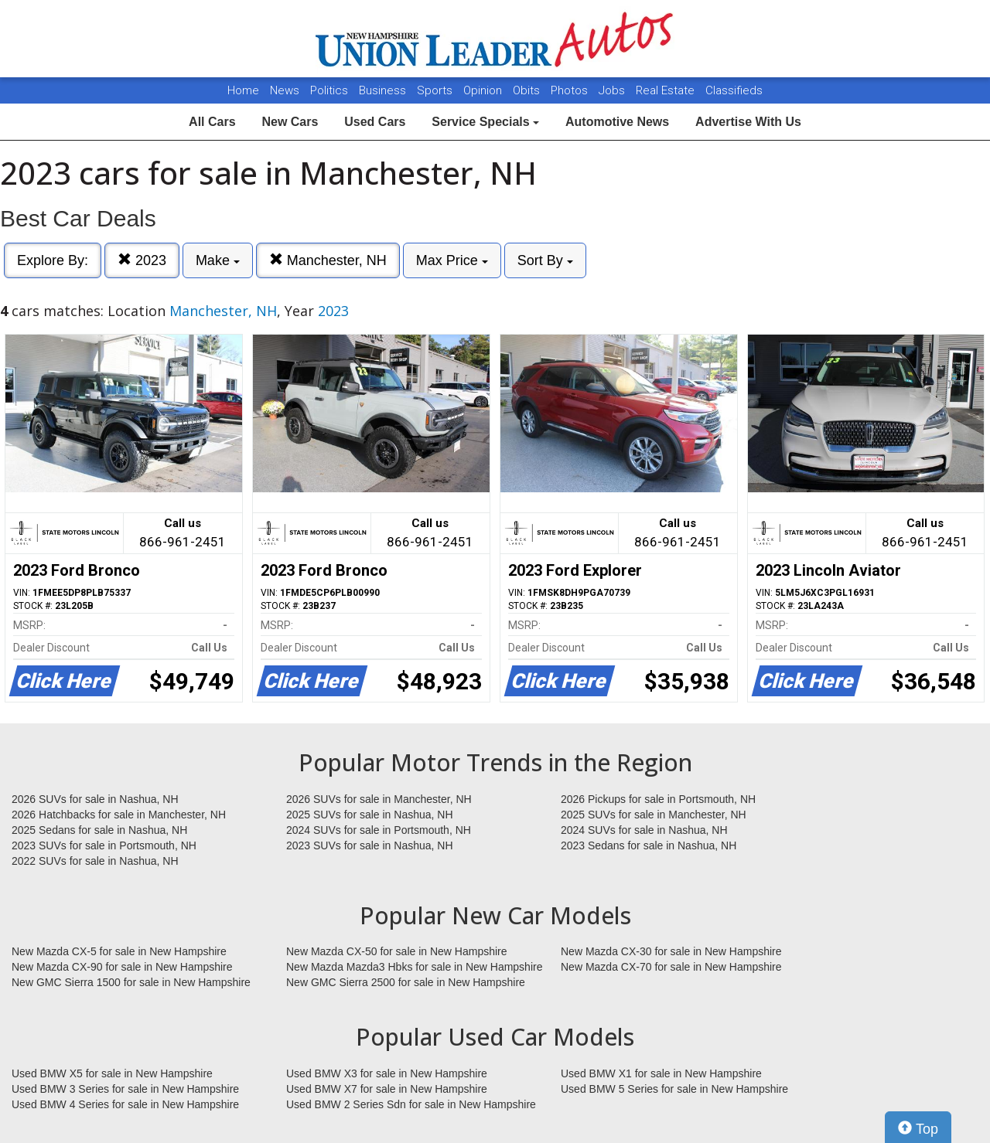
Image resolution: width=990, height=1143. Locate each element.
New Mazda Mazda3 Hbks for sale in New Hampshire (414, 967)
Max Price (452, 260)
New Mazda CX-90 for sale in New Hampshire (122, 967)
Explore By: (52, 260)
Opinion (484, 90)
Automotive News (617, 121)
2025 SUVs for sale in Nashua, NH (369, 814)
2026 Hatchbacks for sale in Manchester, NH (119, 814)
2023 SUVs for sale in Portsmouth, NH (104, 845)
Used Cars (374, 121)
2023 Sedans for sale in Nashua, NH (648, 845)
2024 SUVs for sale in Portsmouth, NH (378, 830)
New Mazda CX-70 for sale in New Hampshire (671, 967)
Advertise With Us (748, 121)
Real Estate (667, 90)
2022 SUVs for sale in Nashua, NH (95, 861)
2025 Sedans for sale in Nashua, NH (99, 830)
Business (384, 90)
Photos (571, 90)
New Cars (289, 121)
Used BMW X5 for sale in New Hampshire (112, 1073)
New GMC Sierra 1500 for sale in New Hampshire (131, 982)
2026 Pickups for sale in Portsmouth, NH (658, 799)
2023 (142, 260)
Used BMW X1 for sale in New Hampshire (661, 1073)
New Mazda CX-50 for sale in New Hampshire (396, 951)
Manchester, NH (328, 260)
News (284, 90)
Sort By (545, 260)
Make (218, 260)
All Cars (212, 121)
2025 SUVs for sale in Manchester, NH (653, 814)
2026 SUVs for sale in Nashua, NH (95, 799)
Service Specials (485, 121)
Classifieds (734, 90)
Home (243, 90)
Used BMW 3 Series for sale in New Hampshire (125, 1089)
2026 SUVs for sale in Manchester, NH (379, 799)
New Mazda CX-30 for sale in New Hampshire (671, 951)
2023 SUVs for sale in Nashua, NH (369, 845)
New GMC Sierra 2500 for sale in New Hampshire (405, 982)
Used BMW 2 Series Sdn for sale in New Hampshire (411, 1104)
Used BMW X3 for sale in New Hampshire (386, 1073)
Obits (528, 90)
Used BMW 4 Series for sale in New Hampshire (125, 1104)
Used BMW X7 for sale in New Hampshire (386, 1089)
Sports (436, 90)
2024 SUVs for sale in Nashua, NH (644, 830)
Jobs (613, 90)
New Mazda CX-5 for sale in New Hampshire (119, 951)
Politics (329, 90)
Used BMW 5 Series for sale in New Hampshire (674, 1089)
